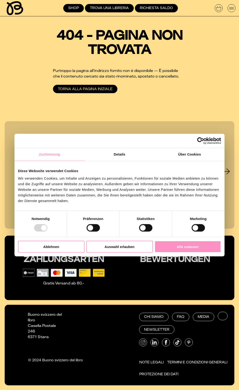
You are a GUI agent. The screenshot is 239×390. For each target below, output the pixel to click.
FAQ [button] (180, 316)
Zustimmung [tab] (49, 154)
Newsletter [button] (156, 329)
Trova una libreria (109, 8)
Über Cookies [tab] (189, 154)
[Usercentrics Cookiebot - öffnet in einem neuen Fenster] (200, 140)
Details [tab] (119, 154)
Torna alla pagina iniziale (85, 89)
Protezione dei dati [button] (158, 374)
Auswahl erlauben (119, 246)
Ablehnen (51, 246)
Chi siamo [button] (154, 316)
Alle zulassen (188, 246)
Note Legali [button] (151, 362)
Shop (73, 8)
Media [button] (203, 316)
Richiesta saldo (156, 8)
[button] (223, 316)
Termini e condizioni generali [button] (197, 362)
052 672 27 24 (97, 325)
